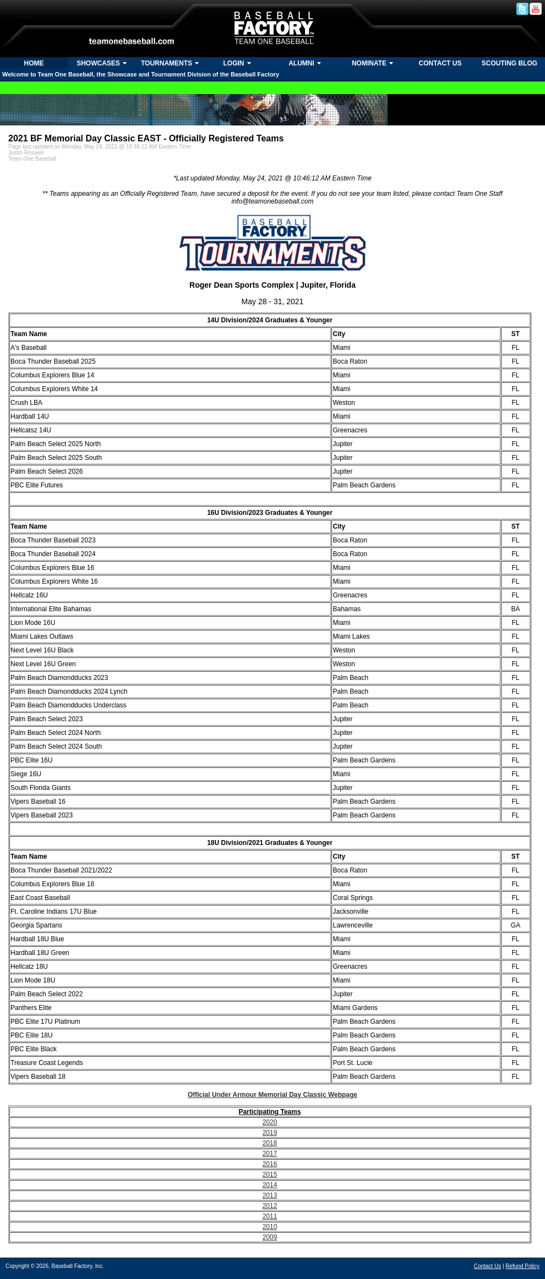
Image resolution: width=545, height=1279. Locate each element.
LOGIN (234, 63)
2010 (270, 1227)
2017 (270, 1153)
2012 (270, 1206)
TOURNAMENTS (166, 63)
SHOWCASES (98, 63)
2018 (270, 1143)
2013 (270, 1195)
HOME (34, 63)
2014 (270, 1185)
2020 (270, 1122)
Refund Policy (522, 1266)
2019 (270, 1133)
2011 (270, 1216)
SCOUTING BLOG (509, 63)
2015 (270, 1174)
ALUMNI (301, 63)
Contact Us (487, 1266)
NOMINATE (369, 63)
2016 (270, 1164)
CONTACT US (440, 63)
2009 (270, 1237)
